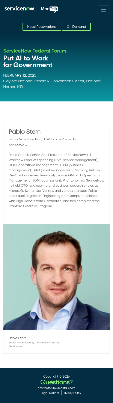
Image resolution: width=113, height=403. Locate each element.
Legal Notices (50, 393)
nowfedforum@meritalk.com (56, 388)
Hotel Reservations (41, 27)
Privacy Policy (72, 393)
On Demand (76, 27)
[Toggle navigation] (104, 9)
